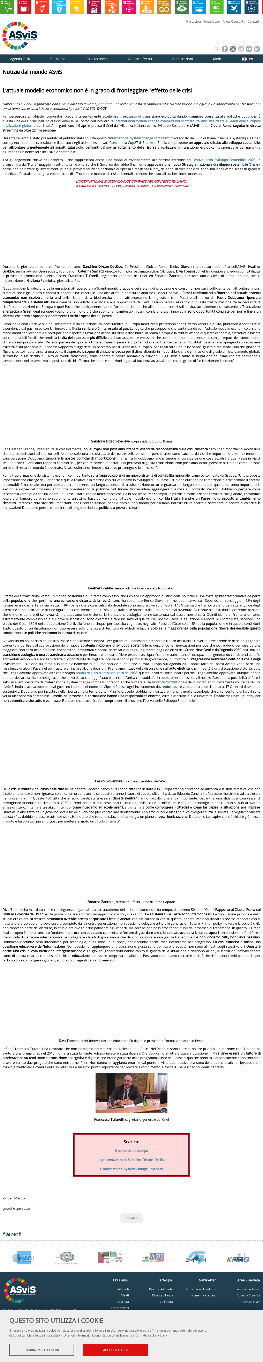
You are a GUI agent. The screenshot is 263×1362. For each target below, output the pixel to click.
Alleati (125, 1295)
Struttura (123, 1302)
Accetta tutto (115, 1350)
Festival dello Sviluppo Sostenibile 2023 (224, 160)
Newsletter (211, 21)
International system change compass (138, 138)
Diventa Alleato (162, 1295)
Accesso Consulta (249, 1295)
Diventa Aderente (161, 1289)
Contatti (254, 21)
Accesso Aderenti (249, 1289)
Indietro (131, 1218)
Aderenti (123, 1289)
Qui (11, 1335)
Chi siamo (120, 1280)
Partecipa (193, 21)
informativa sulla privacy (150, 1335)
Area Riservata (234, 21)
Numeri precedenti (204, 1295)
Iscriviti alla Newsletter (201, 1289)
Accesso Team (251, 1302)
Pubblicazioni (120, 1308)
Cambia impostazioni (41, 1350)
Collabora (166, 1302)
